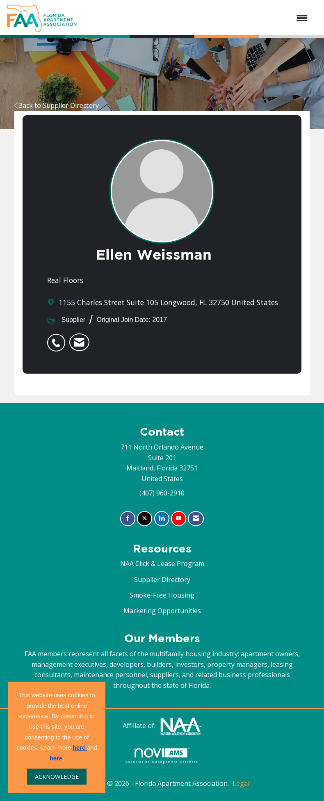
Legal (241, 783)
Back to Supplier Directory (56, 105)
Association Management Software (162, 755)
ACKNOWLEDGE (57, 776)
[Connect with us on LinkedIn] (161, 518)
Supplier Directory (162, 579)
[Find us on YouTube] (178, 518)
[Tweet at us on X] (144, 518)
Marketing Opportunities (162, 610)
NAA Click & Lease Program (162, 563)
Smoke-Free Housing (162, 595)
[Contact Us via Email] (196, 518)
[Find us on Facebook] (127, 518)
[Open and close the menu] (196, 18)
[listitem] (58, 338)
